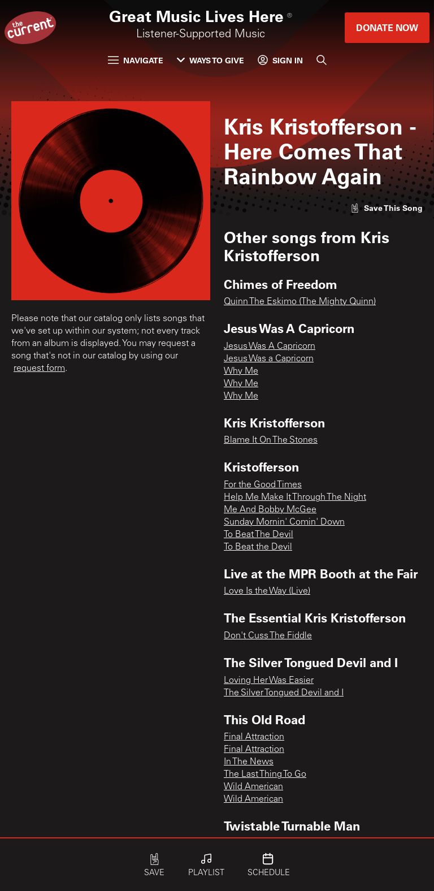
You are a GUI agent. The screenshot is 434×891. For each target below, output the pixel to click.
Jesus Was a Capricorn (269, 359)
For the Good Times (263, 485)
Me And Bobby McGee (270, 509)
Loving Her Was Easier (269, 680)
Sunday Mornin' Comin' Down (284, 522)
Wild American (253, 786)
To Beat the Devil (258, 547)
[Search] (321, 60)
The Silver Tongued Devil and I (284, 693)
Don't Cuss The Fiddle (268, 636)
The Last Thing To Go (265, 774)
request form (39, 368)
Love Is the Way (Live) (267, 591)
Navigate (135, 60)
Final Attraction (254, 737)
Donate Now (387, 27)
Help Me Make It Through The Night (295, 497)
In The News (249, 762)
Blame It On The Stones (271, 440)
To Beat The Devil (258, 534)
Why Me (241, 371)
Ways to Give (210, 60)
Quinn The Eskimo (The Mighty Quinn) (300, 301)
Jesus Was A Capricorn (269, 346)
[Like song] (386, 208)
